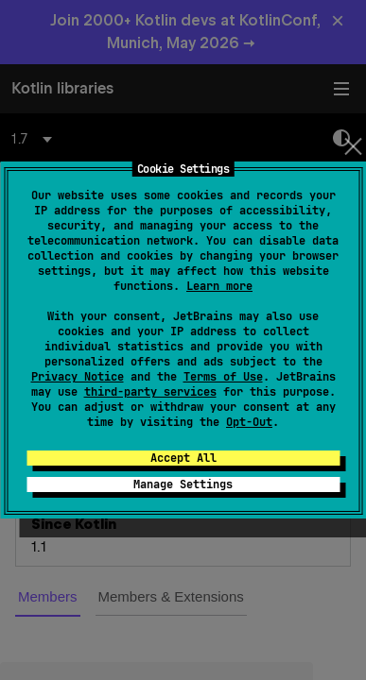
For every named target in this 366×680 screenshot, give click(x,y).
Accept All (183, 458)
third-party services (150, 392)
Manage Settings (183, 484)
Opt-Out (249, 422)
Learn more (219, 286)
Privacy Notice (77, 376)
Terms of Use (223, 376)
